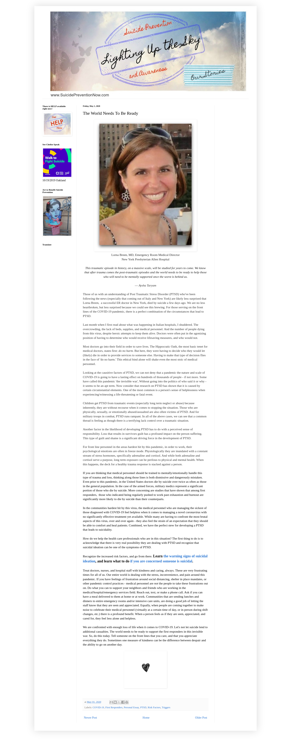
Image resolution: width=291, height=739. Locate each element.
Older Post (201, 717)
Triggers (166, 707)
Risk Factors (154, 707)
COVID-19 (98, 707)
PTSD (143, 707)
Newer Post (90, 717)
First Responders (113, 707)
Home (146, 717)
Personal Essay (131, 707)
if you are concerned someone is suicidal (161, 561)
